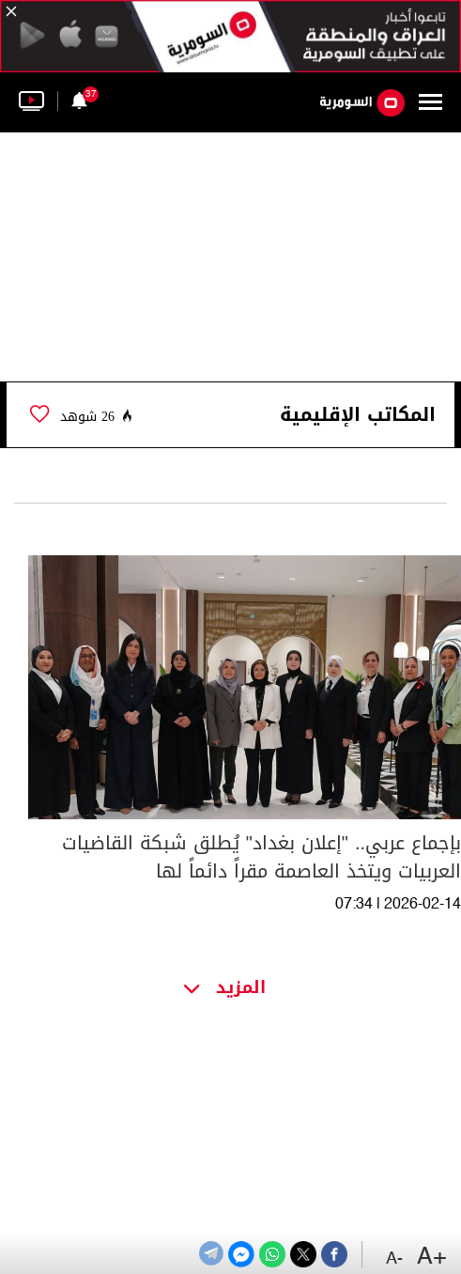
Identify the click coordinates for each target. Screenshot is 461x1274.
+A (432, 1257)
